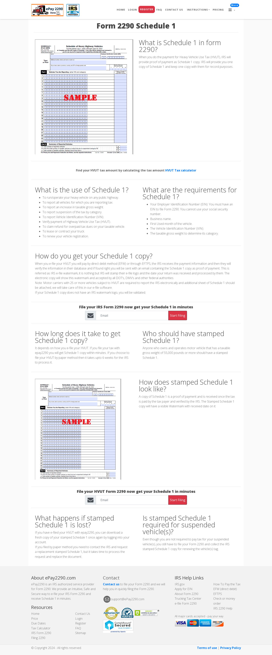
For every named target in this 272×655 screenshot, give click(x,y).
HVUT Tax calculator (180, 170)
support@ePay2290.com (127, 599)
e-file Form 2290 (186, 603)
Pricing (218, 9)
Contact (111, 578)
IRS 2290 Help (222, 608)
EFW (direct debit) (225, 589)
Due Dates (38, 623)
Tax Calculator (40, 628)
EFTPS (217, 594)
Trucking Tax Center (188, 598)
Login (132, 9)
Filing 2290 (38, 638)
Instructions (197, 9)
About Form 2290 (186, 594)
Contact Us (174, 9)
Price (34, 618)
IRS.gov (180, 584)
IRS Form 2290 (41, 633)
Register (146, 9)
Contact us (111, 584)
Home (121, 9)
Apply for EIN (183, 589)
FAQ (159, 9)
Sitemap (80, 633)
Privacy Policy (230, 648)
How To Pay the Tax (226, 584)
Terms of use (207, 648)
